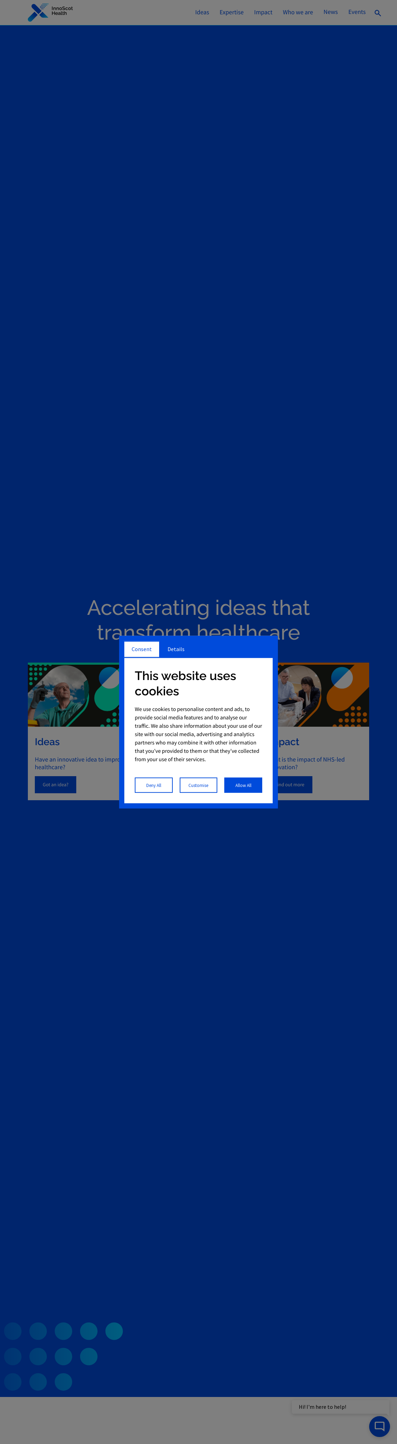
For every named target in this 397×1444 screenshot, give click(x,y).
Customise (198, 785)
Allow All (243, 785)
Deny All (153, 785)
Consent (142, 649)
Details (176, 649)
